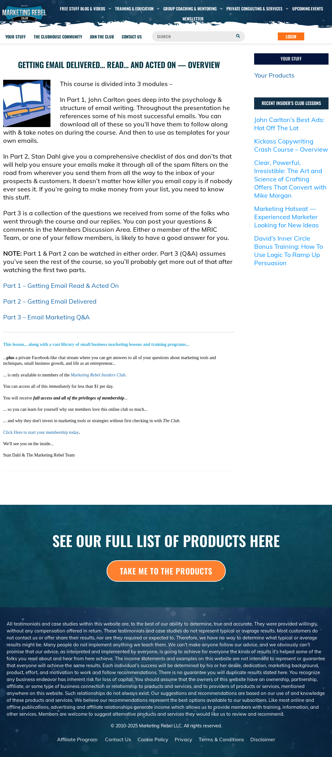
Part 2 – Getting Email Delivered (49, 301)
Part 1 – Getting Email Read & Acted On (61, 285)
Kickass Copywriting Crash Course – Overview (291, 145)
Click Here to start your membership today (41, 432)
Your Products (274, 75)
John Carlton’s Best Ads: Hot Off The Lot (289, 124)
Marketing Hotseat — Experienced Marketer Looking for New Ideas (286, 217)
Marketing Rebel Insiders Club (98, 375)
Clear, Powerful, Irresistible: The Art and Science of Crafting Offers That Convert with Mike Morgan (290, 179)
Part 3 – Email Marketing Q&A (46, 317)
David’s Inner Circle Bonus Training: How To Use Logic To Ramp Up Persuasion (288, 250)
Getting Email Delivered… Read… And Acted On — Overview (119, 64)
